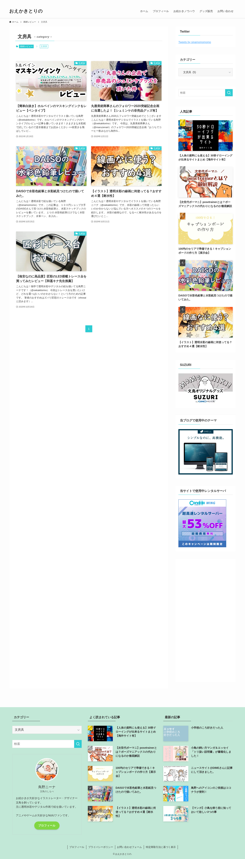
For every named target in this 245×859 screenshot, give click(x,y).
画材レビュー (26, 46)
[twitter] (208, 2)
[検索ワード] (205, 92)
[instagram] (213, 2)
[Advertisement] (205, 618)
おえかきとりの (26, 11)
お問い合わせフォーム (129, 847)
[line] (218, 2)
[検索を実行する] (229, 92)
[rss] (228, 2)
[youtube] (223, 2)
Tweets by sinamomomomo (194, 42)
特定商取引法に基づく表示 (161, 847)
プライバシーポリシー (100, 847)
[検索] (233, 2)
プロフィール (47, 825)
